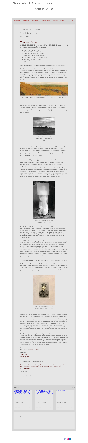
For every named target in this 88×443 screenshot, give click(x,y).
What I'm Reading (26, 20)
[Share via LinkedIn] (27, 376)
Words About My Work (45, 20)
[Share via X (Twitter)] (23, 376)
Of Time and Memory (42, 402)
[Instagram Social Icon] (68, 439)
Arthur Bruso (44, 9)
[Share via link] (30, 376)
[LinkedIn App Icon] (70, 439)
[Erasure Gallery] (65, 395)
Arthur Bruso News (17, 20)
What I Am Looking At (35, 20)
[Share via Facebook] (20, 376)
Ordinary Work (19, 402)
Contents (62, 20)
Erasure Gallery (61, 402)
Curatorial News (55, 20)
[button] (73, 20)
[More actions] (67, 29)
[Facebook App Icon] (65, 439)
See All (73, 387)
